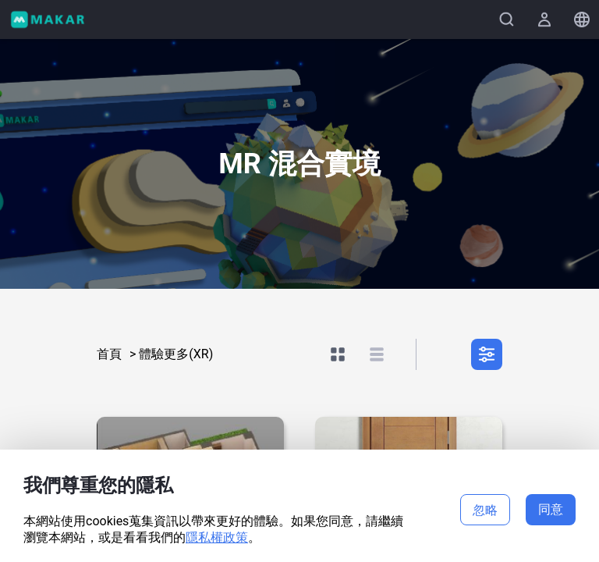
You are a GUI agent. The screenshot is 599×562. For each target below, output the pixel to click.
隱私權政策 (217, 537)
